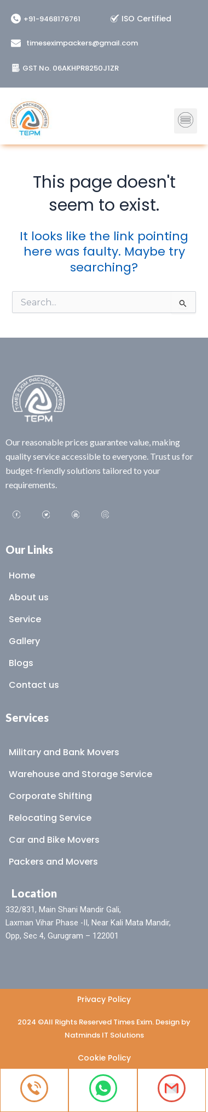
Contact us (34, 685)
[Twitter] (46, 515)
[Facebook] (16, 515)
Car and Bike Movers (54, 839)
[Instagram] (105, 515)
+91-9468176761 (52, 19)
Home (22, 575)
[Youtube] (75, 515)
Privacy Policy (104, 999)
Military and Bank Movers (64, 752)
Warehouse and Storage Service (80, 774)
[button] (185, 115)
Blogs (21, 663)
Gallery (24, 641)
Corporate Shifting (50, 796)
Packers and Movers (53, 861)
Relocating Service (50, 818)
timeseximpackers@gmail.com (82, 43)
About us (29, 597)
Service (25, 619)
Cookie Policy (104, 1057)
